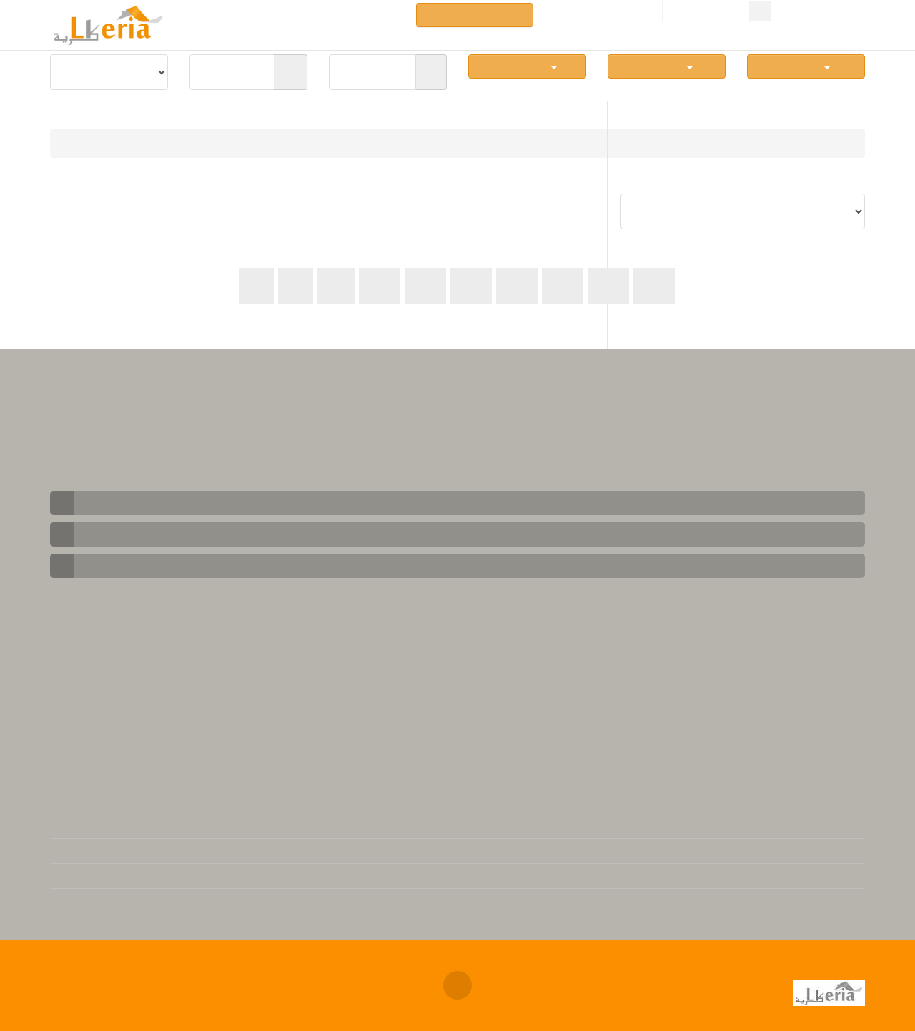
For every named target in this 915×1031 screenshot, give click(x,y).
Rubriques (306, 14)
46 (608, 285)
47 (654, 285)
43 (471, 285)
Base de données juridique (114, 766)
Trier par (844, 181)
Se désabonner (86, 741)
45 (562, 285)
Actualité (72, 901)
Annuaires (370, 14)
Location (151, 143)
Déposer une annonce (474, 15)
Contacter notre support (110, 691)
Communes (528, 66)
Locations (197, 14)
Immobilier (87, 143)
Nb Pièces (666, 66)
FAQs (63, 716)
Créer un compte (605, 12)
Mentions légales (92, 666)
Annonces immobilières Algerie (269, 973)
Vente (251, 14)
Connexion (706, 12)
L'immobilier (80, 826)
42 (425, 285)
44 (516, 285)
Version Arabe (84, 851)
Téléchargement (89, 876)
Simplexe (806, 66)
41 (379, 285)
